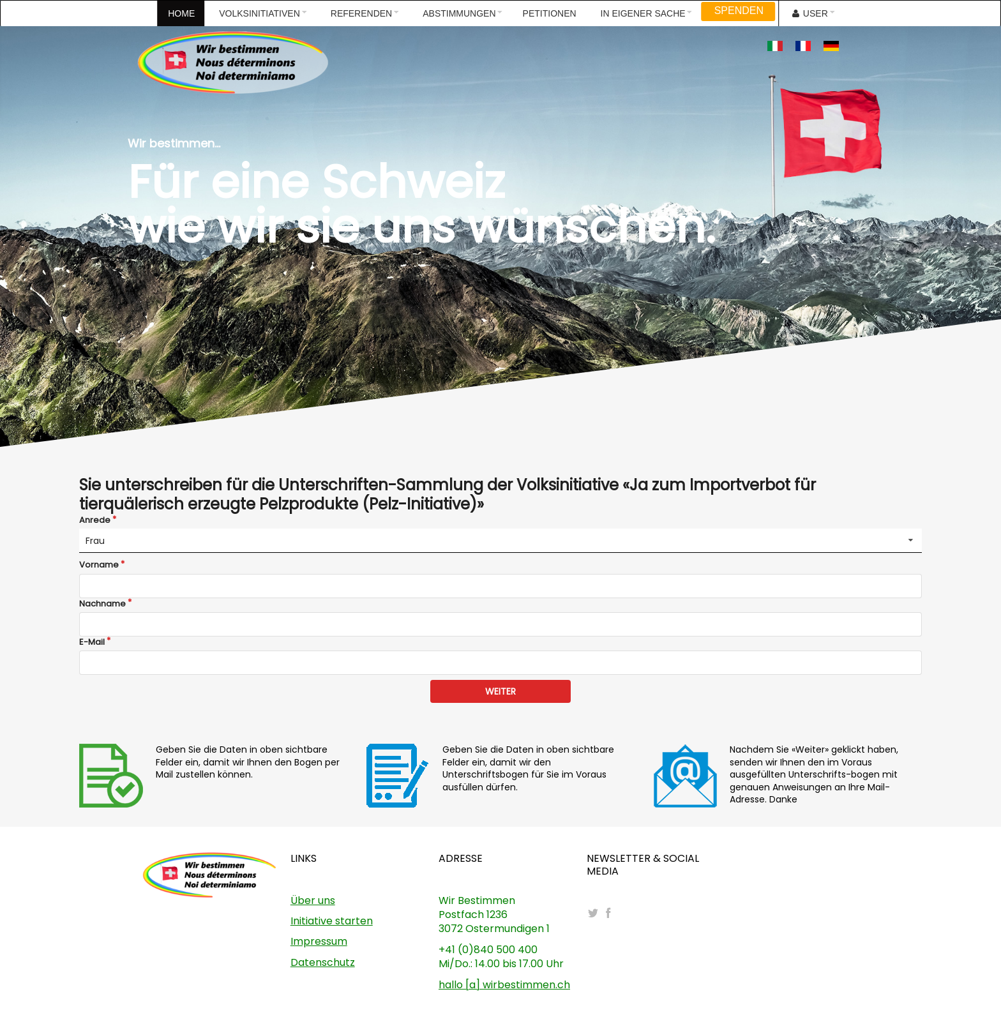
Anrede (94, 520)
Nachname (102, 604)
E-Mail (92, 642)
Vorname (99, 565)
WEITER (500, 691)
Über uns (312, 900)
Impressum (318, 941)
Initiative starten (331, 921)
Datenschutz (322, 962)
